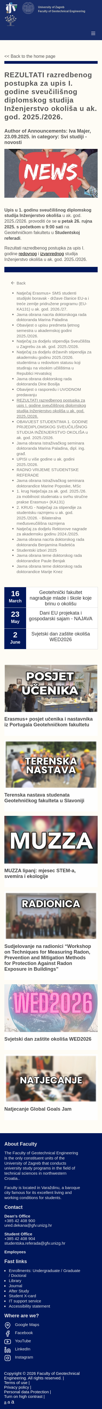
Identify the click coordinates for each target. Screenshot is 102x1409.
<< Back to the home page (29, 56)
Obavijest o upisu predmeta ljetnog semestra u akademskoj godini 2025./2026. (48, 330)
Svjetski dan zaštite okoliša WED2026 (47, 1039)
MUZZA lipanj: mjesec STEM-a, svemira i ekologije (40, 873)
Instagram (24, 1357)
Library (15, 1280)
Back (18, 283)
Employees (15, 1252)
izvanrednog (52, 253)
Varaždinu (50, 1187)
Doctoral (18, 1275)
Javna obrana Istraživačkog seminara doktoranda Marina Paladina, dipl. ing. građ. (51, 448)
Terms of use (15, 1382)
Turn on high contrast (23, 1396)
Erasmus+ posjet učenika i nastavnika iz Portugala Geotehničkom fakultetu (48, 721)
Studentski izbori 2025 (37, 550)
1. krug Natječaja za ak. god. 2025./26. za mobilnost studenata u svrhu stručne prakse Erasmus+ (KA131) (52, 496)
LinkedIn (22, 1349)
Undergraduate (46, 1270)
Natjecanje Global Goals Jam (38, 1109)
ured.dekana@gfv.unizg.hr (28, 1225)
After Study (19, 1291)
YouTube (23, 1340)
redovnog (28, 253)
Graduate (72, 1270)
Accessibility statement (29, 1306)
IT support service (25, 1301)
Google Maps (27, 1324)
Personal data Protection (26, 1391)
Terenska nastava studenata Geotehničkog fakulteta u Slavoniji (44, 797)
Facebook (24, 1332)
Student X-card (22, 1295)
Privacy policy (16, 1387)
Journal (15, 1285)
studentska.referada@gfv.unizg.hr (34, 1243)
